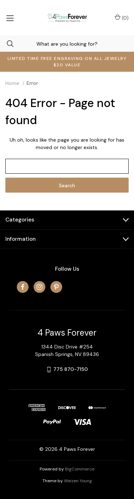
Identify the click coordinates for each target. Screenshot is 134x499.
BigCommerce (79, 469)
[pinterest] (56, 287)
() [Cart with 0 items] (122, 17)
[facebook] (23, 287)
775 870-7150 (70, 369)
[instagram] (39, 287)
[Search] (7, 44)
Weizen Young (78, 481)
